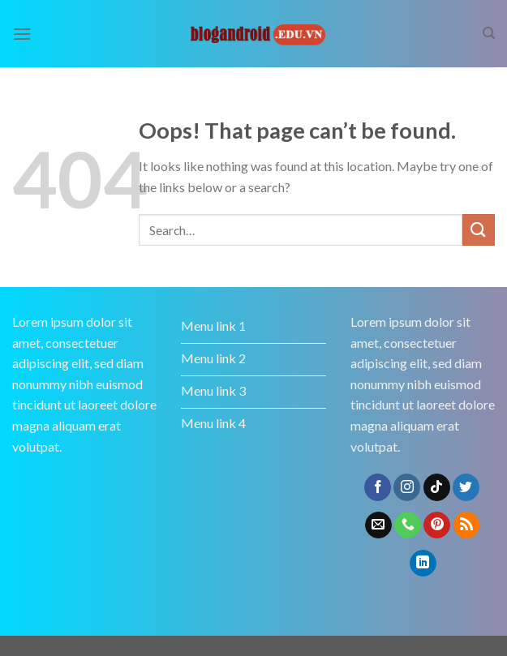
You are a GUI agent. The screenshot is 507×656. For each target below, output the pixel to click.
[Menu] (22, 34)
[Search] (489, 33)
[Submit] (478, 230)
